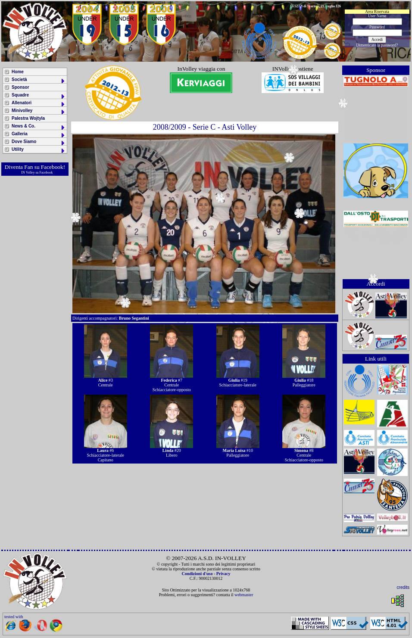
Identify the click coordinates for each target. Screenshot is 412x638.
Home (18, 71)
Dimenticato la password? (377, 45)
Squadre (39, 96)
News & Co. (39, 127)
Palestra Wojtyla (28, 118)
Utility (39, 150)
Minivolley (39, 111)
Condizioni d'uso (196, 573)
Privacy (223, 573)
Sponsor (20, 87)
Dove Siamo (39, 142)
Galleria (39, 134)
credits (403, 587)
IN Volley (27, 172)
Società (39, 80)
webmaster (243, 594)
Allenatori (39, 103)
